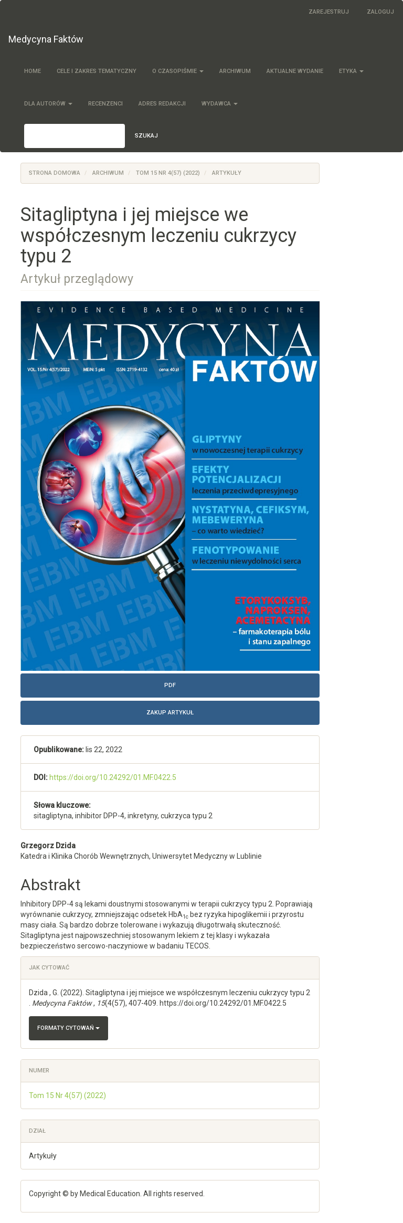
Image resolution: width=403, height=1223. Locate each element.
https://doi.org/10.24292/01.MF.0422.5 (112, 777)
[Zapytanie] (74, 136)
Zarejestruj (329, 11)
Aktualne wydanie (295, 71)
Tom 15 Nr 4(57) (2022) (168, 173)
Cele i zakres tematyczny (96, 71)
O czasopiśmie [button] (178, 71)
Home (32, 71)
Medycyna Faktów (45, 39)
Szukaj (146, 135)
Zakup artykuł (170, 712)
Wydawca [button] (220, 103)
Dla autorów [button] (48, 103)
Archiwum (235, 71)
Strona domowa (54, 173)
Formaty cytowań (68, 1028)
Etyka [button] (351, 71)
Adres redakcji (162, 103)
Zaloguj (380, 11)
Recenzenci (105, 103)
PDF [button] (170, 685)
